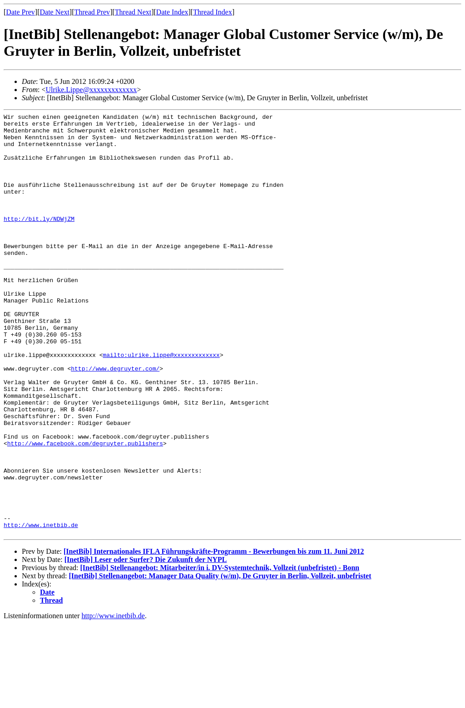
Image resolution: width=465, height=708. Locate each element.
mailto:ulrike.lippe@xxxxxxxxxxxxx (161, 404)
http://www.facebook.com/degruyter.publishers (85, 510)
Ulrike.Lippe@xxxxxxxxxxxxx (91, 89)
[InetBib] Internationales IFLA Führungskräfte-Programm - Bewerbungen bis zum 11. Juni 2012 (214, 636)
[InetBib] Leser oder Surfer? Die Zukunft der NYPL (145, 644)
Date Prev (20, 12)
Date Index (172, 12)
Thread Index (212, 12)
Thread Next (133, 12)
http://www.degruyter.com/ (115, 420)
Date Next (54, 12)
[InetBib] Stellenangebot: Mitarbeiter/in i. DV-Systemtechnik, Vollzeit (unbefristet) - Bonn (219, 652)
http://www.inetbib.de (41, 608)
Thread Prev (92, 12)
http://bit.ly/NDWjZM (39, 240)
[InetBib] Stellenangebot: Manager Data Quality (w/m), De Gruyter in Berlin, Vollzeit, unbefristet (220, 660)
